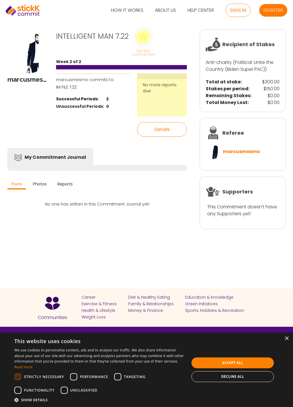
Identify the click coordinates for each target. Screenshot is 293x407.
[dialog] (146, 369)
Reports (65, 184)
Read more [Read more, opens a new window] (23, 367)
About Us (165, 10)
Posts (16, 184)
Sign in (238, 10)
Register (273, 10)
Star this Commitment (143, 52)
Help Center (200, 10)
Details (162, 129)
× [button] (286, 338)
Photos (40, 184)
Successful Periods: (77, 99)
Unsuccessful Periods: (80, 106)
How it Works (127, 10)
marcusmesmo (241, 151)
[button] (99, 400)
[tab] (16, 184)
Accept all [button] (232, 362)
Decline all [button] (232, 376)
